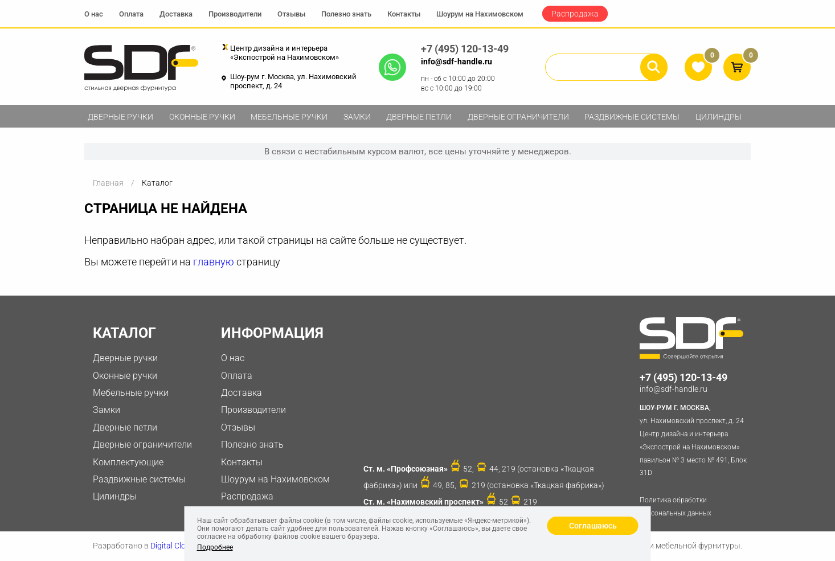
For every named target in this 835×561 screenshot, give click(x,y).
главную (213, 262)
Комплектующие (128, 462)
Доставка (176, 14)
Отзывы (291, 14)
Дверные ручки (120, 116)
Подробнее (215, 547)
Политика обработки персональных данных (675, 506)
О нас (93, 14)
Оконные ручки (202, 116)
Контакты (403, 14)
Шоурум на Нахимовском (479, 14)
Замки (357, 116)
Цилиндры (718, 116)
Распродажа (575, 13)
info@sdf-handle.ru (456, 61)
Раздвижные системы (632, 116)
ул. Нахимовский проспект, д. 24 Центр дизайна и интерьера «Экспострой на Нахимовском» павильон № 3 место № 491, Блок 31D (695, 439)
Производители (234, 14)
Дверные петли (419, 116)
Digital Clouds (174, 545)
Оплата (131, 14)
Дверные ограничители (518, 116)
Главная (108, 182)
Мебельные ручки (289, 116)
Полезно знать (346, 14)
